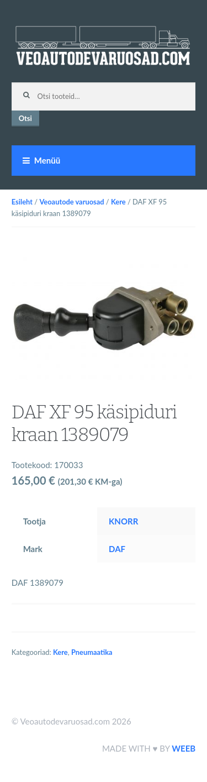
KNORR (123, 521)
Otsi (25, 118)
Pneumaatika (92, 652)
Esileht (22, 201)
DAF (117, 549)
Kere (118, 201)
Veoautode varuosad (71, 201)
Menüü (47, 160)
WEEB (183, 748)
